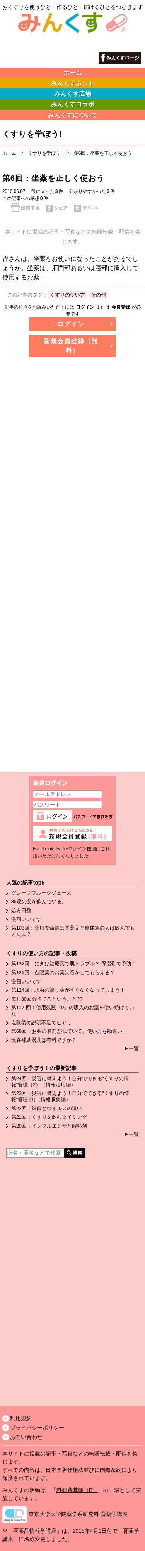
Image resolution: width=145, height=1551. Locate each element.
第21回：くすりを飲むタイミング (49, 1117)
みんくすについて (72, 115)
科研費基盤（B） (77, 1490)
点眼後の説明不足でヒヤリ (41, 1022)
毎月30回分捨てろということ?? (47, 999)
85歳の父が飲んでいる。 (39, 901)
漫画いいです (26, 919)
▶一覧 (131, 1048)
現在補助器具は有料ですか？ (44, 1040)
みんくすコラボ (72, 104)
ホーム (72, 72)
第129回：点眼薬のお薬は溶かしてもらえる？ (63, 972)
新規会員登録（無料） (71, 346)
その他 (98, 295)
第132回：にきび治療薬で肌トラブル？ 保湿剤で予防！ (73, 963)
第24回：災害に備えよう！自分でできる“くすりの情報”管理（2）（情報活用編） (70, 1082)
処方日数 (21, 910)
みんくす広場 (72, 93)
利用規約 (21, 1418)
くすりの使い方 (67, 295)
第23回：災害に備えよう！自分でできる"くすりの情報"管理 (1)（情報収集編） (70, 1096)
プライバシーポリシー (37, 1427)
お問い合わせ (26, 1437)
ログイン (85, 307)
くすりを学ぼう (44, 153)
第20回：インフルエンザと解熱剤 (49, 1126)
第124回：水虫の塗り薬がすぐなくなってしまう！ (68, 990)
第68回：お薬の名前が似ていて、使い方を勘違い (66, 1031)
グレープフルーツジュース (41, 893)
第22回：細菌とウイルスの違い (46, 1108)
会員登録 (120, 307)
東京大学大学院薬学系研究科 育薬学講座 (78, 1514)
